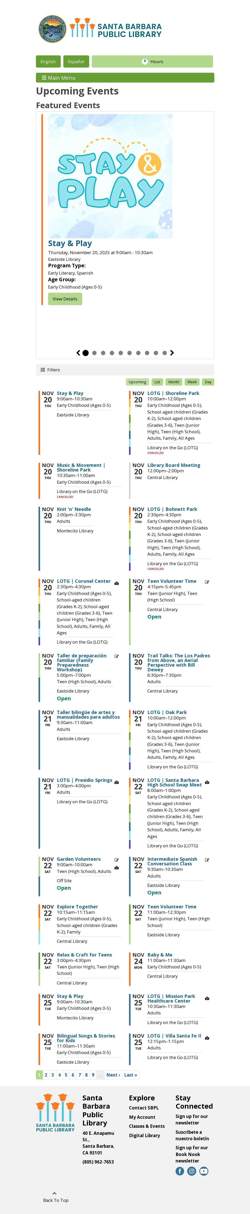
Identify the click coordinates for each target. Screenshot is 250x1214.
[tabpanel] (125, 210)
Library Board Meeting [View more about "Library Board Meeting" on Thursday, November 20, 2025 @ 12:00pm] (173, 465)
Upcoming (137, 381)
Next (172, 353)
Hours (159, 61)
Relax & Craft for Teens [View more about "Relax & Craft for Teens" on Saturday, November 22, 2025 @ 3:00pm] (84, 954)
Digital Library (144, 1135)
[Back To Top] (54, 1197)
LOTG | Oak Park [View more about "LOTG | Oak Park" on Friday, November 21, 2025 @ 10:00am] (167, 712)
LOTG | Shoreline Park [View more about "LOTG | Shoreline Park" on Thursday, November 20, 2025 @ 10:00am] (173, 393)
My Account (142, 1117)
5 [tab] (121, 353)
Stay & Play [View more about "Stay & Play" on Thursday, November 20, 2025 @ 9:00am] (70, 393)
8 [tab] (147, 353)
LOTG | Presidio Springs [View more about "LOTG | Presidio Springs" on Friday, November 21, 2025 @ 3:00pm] (84, 780)
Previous (78, 353)
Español (76, 61)
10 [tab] (165, 353)
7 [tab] (138, 353)
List (157, 381)
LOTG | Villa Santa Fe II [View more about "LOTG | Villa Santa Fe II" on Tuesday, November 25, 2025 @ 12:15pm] (174, 1035)
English (48, 61)
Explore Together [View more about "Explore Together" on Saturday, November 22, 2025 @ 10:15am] (77, 906)
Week (192, 381)
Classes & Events (147, 1126)
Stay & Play (70, 243)
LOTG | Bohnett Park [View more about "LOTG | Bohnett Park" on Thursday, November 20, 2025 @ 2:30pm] (172, 509)
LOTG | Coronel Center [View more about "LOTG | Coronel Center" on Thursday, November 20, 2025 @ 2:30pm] (84, 581)
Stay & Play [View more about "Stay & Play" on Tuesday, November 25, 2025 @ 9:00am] (70, 996)
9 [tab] (156, 353)
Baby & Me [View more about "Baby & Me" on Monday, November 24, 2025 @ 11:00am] (159, 954)
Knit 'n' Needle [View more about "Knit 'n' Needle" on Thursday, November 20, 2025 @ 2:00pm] (74, 509)
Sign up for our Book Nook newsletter (192, 1154)
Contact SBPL (144, 1108)
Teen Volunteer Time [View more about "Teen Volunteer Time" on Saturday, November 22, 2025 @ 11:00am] (171, 906)
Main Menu (58, 77)
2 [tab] (94, 353)
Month (173, 381)
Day (208, 381)
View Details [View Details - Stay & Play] (65, 299)
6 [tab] (129, 353)
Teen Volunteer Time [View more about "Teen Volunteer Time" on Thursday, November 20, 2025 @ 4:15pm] (171, 581)
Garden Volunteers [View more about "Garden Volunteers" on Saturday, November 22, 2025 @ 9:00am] (79, 859)
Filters (53, 369)
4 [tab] (112, 353)
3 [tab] (103, 353)
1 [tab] (85, 353)
